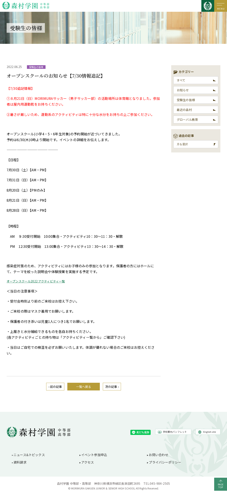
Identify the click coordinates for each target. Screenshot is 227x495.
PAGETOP (221, 486)
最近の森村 (184, 110)
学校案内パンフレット (175, 431)
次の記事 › (112, 386)
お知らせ (183, 90)
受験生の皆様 (186, 100)
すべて (181, 80)
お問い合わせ (158, 454)
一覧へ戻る (83, 386)
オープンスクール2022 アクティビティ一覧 (36, 281)
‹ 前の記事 (55, 386)
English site (209, 431)
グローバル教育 (187, 119)
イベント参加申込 (94, 454)
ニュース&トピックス (29, 454)
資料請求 (20, 462)
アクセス (87, 462)
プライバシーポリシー (165, 462)
